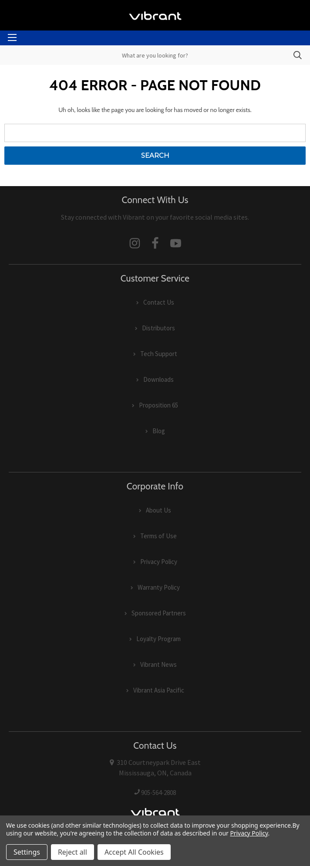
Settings (26, 852)
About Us (158, 510)
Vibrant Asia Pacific (158, 690)
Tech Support (158, 354)
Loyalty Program (158, 639)
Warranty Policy (159, 587)
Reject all (72, 852)
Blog (158, 431)
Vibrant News (158, 664)
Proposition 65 (158, 405)
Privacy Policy (158, 561)
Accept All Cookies (134, 852)
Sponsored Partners (158, 613)
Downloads (158, 379)
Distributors (158, 328)
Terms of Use (158, 536)
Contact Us (158, 302)
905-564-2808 (158, 792)
